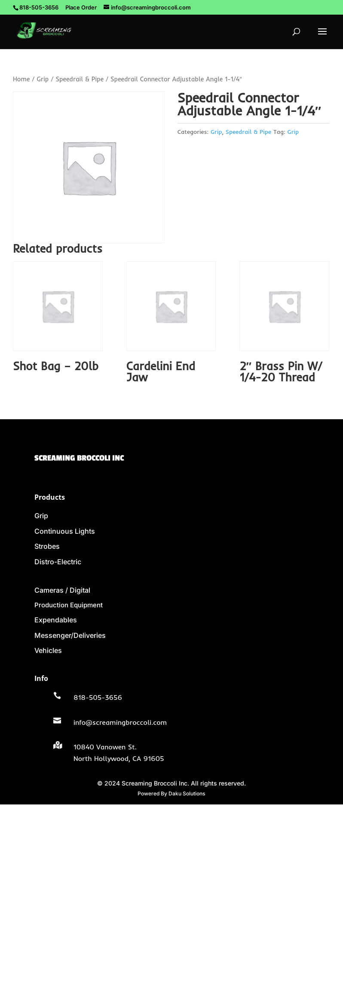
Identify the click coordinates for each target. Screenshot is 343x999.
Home (21, 79)
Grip (43, 79)
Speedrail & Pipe (79, 79)
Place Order (81, 7)
